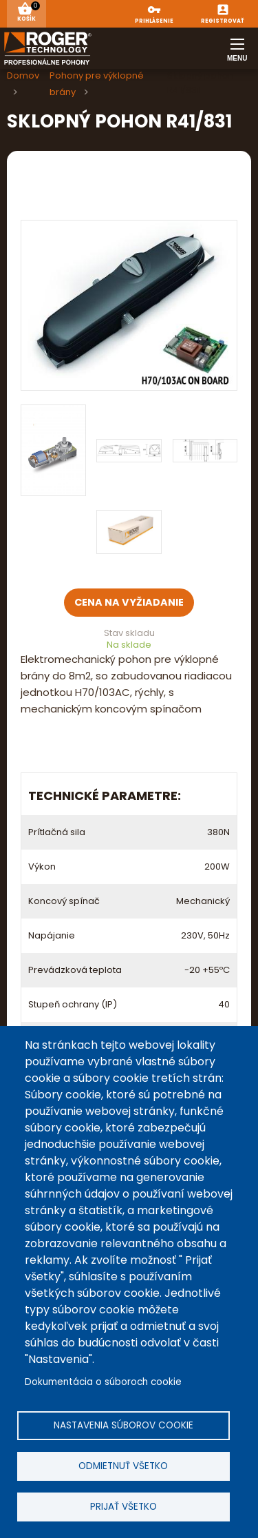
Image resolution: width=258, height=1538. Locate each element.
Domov (23, 75)
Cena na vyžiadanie (129, 602)
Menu (237, 54)
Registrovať (222, 21)
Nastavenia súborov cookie (123, 1425)
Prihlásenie (154, 21)
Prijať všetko (123, 1506)
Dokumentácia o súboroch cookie (103, 1381)
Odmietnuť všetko (123, 1466)
